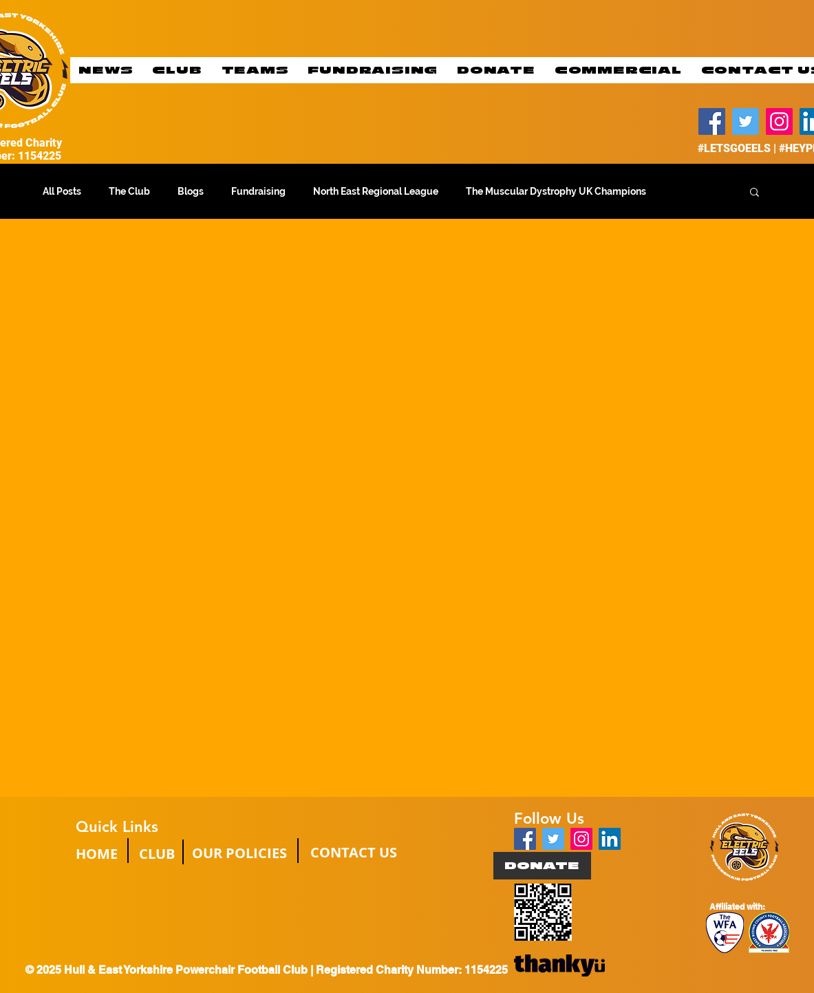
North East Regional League (375, 191)
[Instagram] (779, 121)
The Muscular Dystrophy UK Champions (556, 191)
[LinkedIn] (610, 839)
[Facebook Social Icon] (525, 839)
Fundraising (258, 191)
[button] (754, 193)
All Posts (62, 191)
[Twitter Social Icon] (553, 839)
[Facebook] (711, 121)
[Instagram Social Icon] (581, 839)
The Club (129, 191)
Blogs (191, 191)
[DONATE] (542, 865)
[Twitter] (745, 121)
